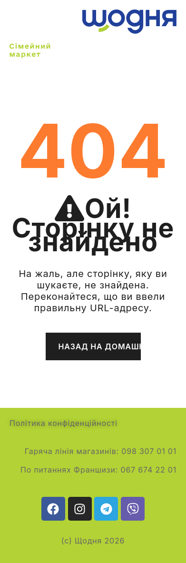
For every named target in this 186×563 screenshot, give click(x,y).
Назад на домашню (100, 346)
